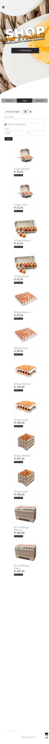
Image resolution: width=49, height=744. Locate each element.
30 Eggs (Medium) (22, 312)
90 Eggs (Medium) (22, 456)
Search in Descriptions (15, 124)
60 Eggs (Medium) (22, 384)
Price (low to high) (13, 112)
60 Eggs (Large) (21, 420)
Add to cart (18, 175)
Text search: (9, 117)
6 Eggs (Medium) (22, 169)
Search (8, 139)
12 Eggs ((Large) (21, 277)
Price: (7, 129)
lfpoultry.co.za (28, 737)
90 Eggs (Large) (21, 492)
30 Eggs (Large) (21, 348)
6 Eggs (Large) (20, 205)
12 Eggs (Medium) (22, 241)
